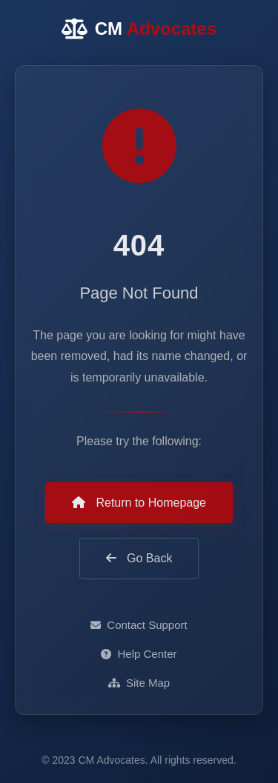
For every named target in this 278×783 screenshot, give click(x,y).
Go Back (139, 558)
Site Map (139, 682)
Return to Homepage (139, 502)
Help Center (138, 653)
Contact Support (138, 625)
